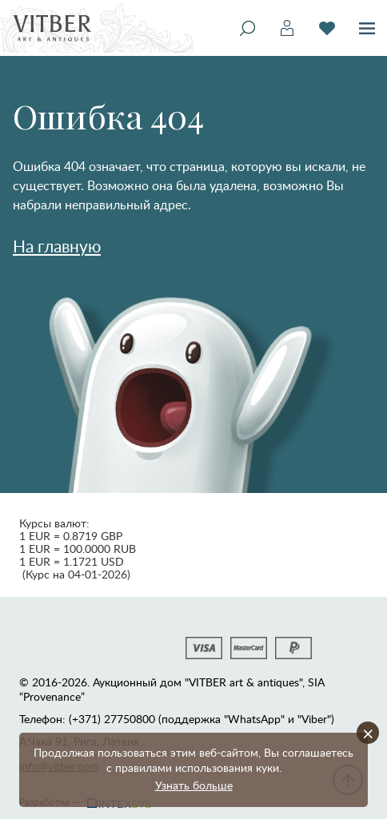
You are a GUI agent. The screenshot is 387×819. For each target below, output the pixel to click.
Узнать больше (194, 785)
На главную (57, 245)
